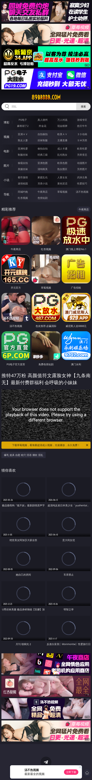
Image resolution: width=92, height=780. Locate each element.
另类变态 (82, 154)
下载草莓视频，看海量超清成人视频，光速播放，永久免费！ (50, 445)
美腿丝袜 (23, 169)
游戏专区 (82, 119)
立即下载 (71, 772)
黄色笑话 (62, 183)
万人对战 (62, 119)
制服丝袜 (23, 154)
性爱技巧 (82, 183)
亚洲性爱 (23, 148)
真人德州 (43, 119)
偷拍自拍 (43, 148)
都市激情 (23, 177)
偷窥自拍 (23, 163)
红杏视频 (23, 198)
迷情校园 (23, 183)
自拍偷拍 (43, 134)
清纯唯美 (43, 169)
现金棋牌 (62, 126)
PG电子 (23, 119)
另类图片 (82, 169)
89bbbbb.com (46, 97)
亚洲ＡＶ (23, 134)
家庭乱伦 (43, 177)
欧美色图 (62, 163)
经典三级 (43, 154)
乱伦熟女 (62, 154)
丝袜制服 (43, 140)
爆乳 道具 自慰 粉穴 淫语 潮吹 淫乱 (23, 455)
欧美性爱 (82, 148)
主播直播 (62, 140)
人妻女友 (62, 177)
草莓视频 (62, 191)
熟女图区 (62, 169)
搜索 (83, 106)
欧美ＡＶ (62, 134)
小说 (6, 180)
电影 (6, 151)
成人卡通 (62, 148)
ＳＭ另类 (82, 140)
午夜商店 (43, 191)
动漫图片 (82, 163)
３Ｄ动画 (82, 134)
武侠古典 (82, 177)
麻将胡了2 (23, 126)
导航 (6, 194)
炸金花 (42, 126)
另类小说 (43, 183)
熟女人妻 (23, 140)
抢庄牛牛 (82, 126)
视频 (6, 137)
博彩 (6, 122)
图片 (6, 166)
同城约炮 (23, 191)
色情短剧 (43, 198)
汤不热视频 (82, 191)
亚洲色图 (43, 163)
